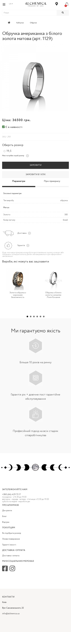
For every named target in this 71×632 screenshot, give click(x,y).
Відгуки (5, 522)
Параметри (18, 181)
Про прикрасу (52, 181)
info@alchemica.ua (10, 613)
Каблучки (20, 23)
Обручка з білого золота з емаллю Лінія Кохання (53, 295)
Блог (4, 516)
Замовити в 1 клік (36, 174)
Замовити (35, 165)
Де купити (7, 510)
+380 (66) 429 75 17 (11, 494)
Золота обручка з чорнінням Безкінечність (18, 295)
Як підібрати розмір (11, 533)
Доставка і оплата (10, 555)
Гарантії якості (9, 544)
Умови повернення (11, 539)
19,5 (8, 151)
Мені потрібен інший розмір (13, 155)
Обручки (33, 23)
